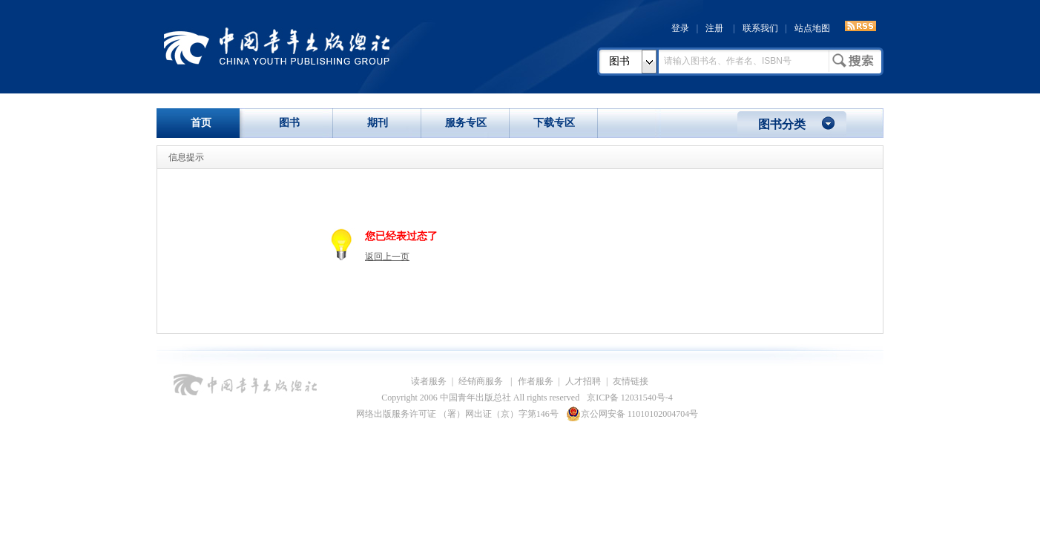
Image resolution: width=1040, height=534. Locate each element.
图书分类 (782, 124)
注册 (714, 28)
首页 (201, 122)
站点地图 (812, 28)
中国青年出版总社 (276, 46)
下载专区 (554, 122)
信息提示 (186, 157)
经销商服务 (481, 381)
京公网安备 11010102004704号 (632, 413)
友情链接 (630, 381)
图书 (619, 61)
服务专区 (466, 122)
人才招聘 (583, 381)
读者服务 (429, 381)
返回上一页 (387, 256)
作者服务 (535, 381)
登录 (680, 28)
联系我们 (760, 28)
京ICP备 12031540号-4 (630, 397)
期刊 (377, 122)
